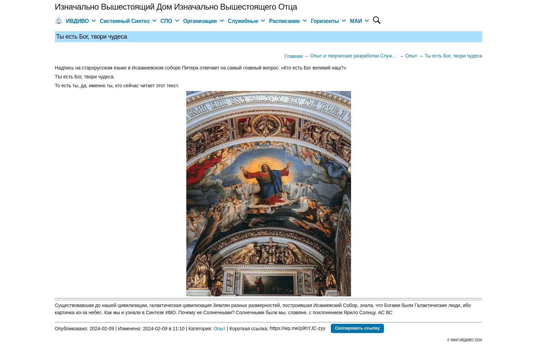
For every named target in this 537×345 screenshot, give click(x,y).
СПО (166, 21)
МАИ (356, 21)
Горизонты (325, 21)
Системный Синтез (125, 21)
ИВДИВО (77, 21)
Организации (200, 21)
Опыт (220, 328)
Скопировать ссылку (357, 328)
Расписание (284, 21)
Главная (293, 56)
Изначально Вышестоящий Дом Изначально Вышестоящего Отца (176, 6)
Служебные (243, 21)
